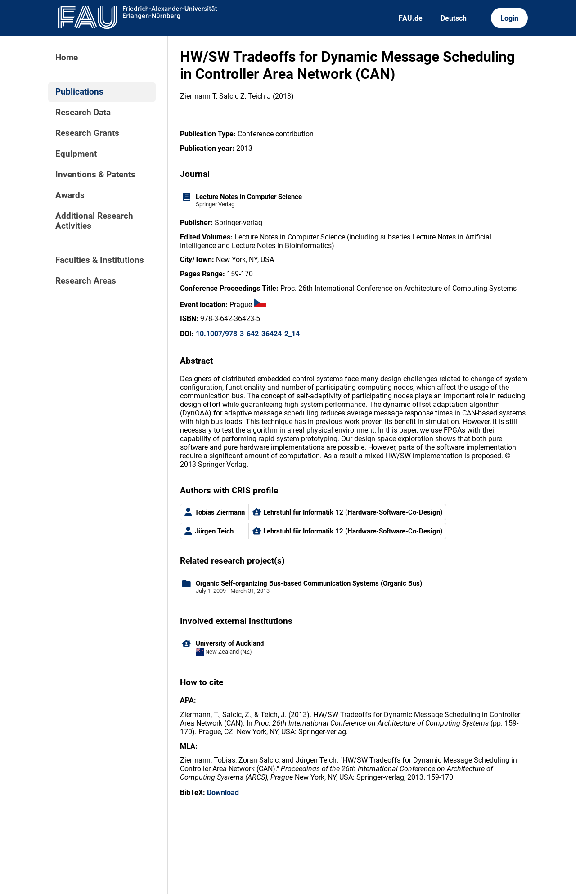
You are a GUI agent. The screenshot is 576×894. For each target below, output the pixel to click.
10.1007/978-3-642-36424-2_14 (248, 334)
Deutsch (454, 18)
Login (509, 18)
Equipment (76, 154)
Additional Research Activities (94, 221)
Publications (79, 92)
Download (223, 792)
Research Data (83, 112)
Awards (70, 195)
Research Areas (85, 281)
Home (66, 58)
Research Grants (87, 133)
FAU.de (411, 18)
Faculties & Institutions (99, 260)
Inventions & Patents (95, 175)
